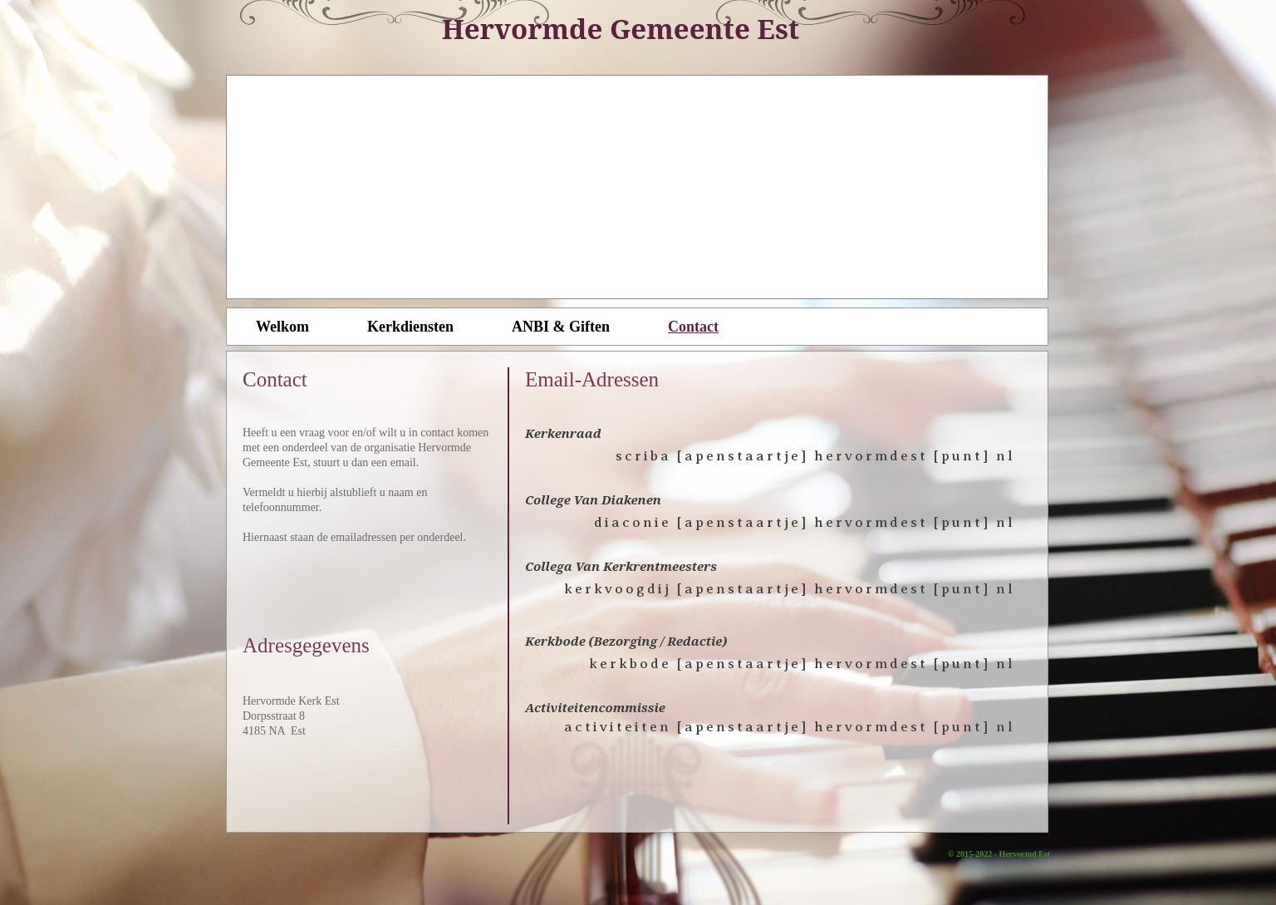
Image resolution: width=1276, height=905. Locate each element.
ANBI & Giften (561, 326)
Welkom (282, 326)
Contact (693, 326)
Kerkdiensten (410, 326)
